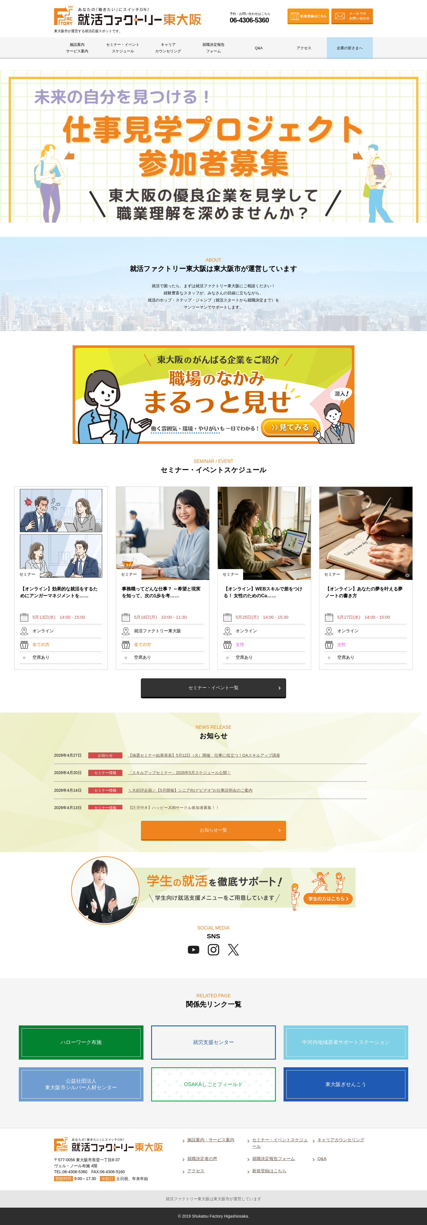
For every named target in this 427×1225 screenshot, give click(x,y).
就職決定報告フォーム (213, 47)
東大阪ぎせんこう (346, 1084)
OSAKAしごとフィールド (213, 1084)
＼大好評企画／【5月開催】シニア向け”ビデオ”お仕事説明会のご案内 (190, 790)
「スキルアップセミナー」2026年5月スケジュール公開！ (179, 772)
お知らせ (105, 755)
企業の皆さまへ (350, 48)
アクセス (304, 48)
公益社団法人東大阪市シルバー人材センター (81, 1084)
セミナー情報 (105, 773)
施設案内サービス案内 (77, 47)
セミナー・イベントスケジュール (122, 47)
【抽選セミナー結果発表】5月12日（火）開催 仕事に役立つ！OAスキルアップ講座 (204, 755)
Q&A (258, 48)
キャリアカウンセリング (168, 47)
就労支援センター (213, 1042)
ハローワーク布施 (81, 1042)
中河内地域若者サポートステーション (346, 1042)
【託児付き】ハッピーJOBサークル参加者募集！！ (173, 807)
